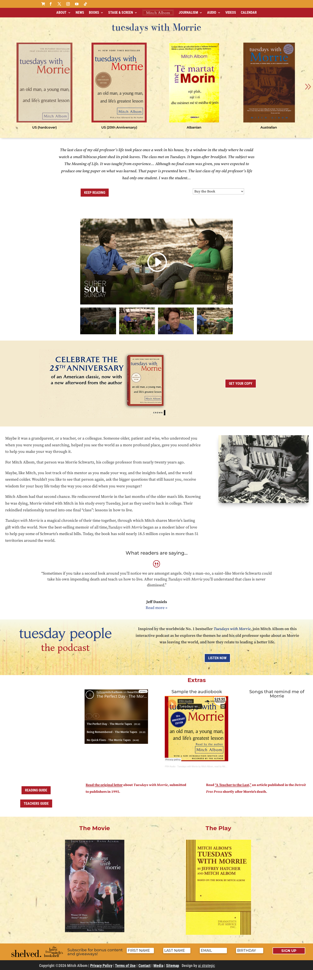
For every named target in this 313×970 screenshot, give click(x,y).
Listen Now (217, 658)
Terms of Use (125, 965)
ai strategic (206, 965)
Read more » (156, 607)
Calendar (249, 12)
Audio (211, 12)
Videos (230, 12)
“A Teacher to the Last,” (233, 785)
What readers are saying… (157, 553)
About (61, 12)
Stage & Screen (120, 12)
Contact (144, 965)
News (80, 12)
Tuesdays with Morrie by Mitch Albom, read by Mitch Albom (205, 766)
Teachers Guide (36, 803)
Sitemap (172, 965)
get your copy (240, 383)
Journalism (188, 12)
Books (94, 12)
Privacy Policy (101, 965)
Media (158, 965)
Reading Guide (36, 790)
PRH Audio (170, 766)
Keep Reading (94, 193)
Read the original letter (104, 785)
